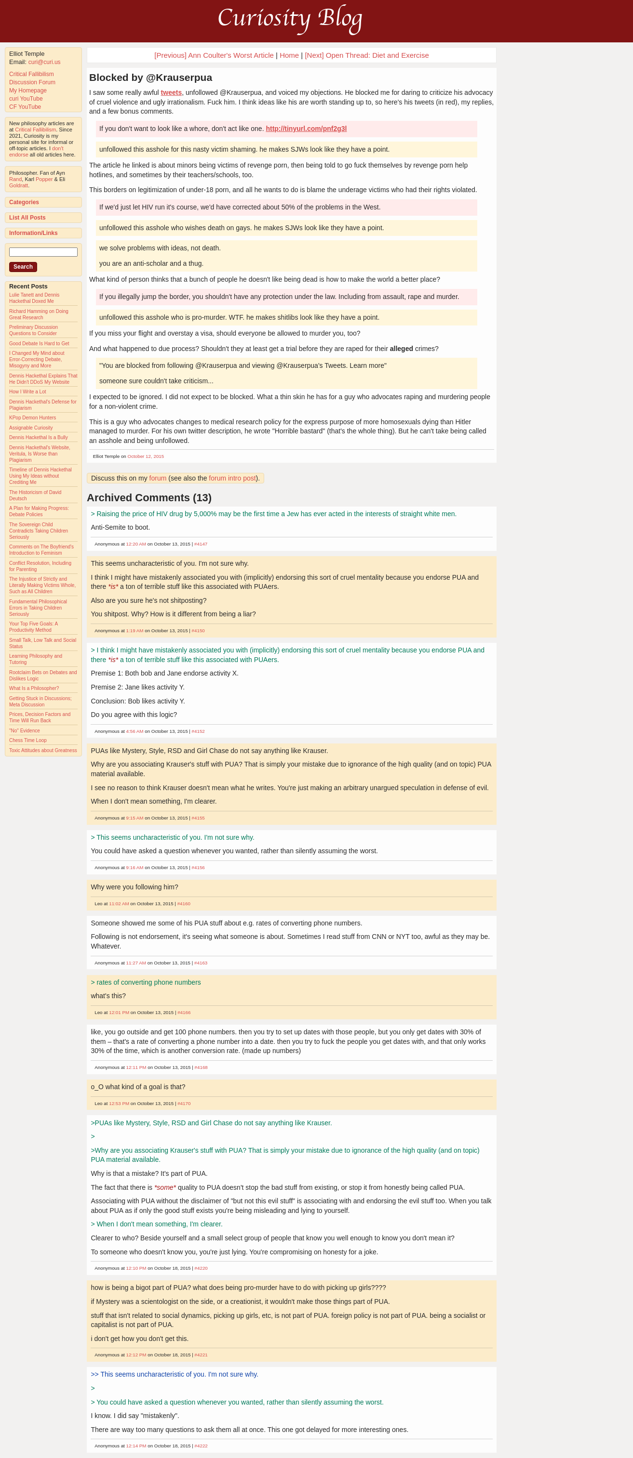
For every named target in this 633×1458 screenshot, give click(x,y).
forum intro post (232, 478)
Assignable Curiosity (31, 427)
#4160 (183, 903)
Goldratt (18, 185)
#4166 (183, 1012)
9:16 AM (135, 867)
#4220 (201, 1268)
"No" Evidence (24, 730)
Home (289, 55)
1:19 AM (135, 630)
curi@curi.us (44, 62)
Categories (24, 202)
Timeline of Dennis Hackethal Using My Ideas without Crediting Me (40, 476)
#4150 (198, 630)
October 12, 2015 (146, 456)
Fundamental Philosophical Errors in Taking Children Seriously (38, 608)
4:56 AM (135, 731)
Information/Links (33, 233)
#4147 (200, 544)
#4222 (201, 1445)
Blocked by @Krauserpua (150, 77)
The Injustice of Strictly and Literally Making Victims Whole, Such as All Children (42, 585)
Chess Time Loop (28, 740)
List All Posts (27, 217)
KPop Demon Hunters (32, 417)
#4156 (198, 867)
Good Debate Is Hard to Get (39, 343)
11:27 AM (136, 962)
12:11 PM (136, 1067)
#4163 (200, 962)
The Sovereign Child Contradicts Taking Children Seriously (38, 531)
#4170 (183, 1103)
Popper (44, 179)
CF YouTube (25, 107)
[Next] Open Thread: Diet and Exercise (367, 55)
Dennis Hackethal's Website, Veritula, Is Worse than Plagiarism (39, 454)
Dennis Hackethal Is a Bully (38, 437)
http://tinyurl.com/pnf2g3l (306, 128)
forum (158, 478)
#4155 (198, 817)
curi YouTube (26, 98)
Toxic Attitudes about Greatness (43, 750)
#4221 (201, 1354)
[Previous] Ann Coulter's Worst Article (214, 55)
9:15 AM (135, 817)
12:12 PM (136, 1354)
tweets (171, 92)
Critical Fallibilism (31, 74)
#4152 (198, 731)
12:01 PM (119, 1012)
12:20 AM (136, 544)
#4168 (201, 1067)
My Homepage (28, 90)
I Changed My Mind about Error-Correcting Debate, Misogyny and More (37, 359)
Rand (15, 179)
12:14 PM (136, 1445)
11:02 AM (119, 903)
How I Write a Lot (27, 391)
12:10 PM (136, 1268)
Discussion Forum (32, 82)
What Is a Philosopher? (34, 688)
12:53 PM (119, 1103)
